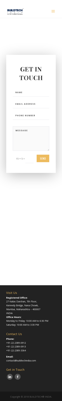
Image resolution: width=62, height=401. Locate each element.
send (43, 158)
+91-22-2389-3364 (16, 350)
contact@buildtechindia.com (21, 360)
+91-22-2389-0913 (16, 346)
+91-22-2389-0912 (16, 342)
